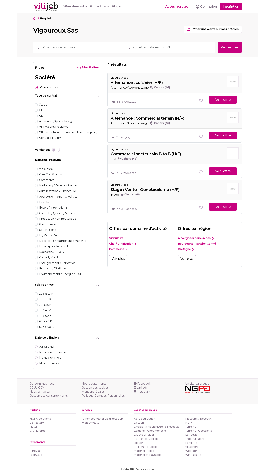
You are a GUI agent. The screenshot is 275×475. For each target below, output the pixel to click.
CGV (41, 387)
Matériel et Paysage (147, 454)
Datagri (139, 422)
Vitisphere (192, 446)
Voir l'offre (223, 100)
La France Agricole (146, 438)
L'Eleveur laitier (144, 434)
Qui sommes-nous (42, 383)
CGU (33, 387)
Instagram (142, 391)
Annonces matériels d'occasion (102, 418)
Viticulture (117, 238)
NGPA (189, 422)
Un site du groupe (197, 383)
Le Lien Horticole (145, 446)
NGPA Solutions (40, 418)
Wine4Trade (193, 454)
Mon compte (90, 422)
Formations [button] (99, 6)
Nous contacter (40, 391)
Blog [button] (116, 6)
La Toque (191, 434)
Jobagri (139, 442)
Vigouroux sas (119, 77)
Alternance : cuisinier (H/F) (137, 82)
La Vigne (191, 442)
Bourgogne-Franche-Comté (198, 243)
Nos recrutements (94, 383)
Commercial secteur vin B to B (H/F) (146, 154)
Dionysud (36, 454)
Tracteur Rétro (195, 438)
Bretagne (186, 249)
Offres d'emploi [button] (75, 6)
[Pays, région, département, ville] (172, 47)
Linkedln (141, 387)
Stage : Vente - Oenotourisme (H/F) (145, 189)
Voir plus (118, 258)
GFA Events (37, 430)
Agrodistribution (144, 418)
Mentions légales (93, 391)
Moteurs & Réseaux (198, 418)
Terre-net (191, 426)
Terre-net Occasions (198, 430)
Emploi (45, 18)
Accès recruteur (177, 6)
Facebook (142, 383)
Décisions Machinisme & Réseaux (156, 426)
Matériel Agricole (145, 450)
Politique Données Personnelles (103, 395)
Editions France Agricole (150, 430)
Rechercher (230, 47)
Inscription (231, 6)
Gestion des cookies (95, 387)
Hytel (33, 426)
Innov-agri (36, 450)
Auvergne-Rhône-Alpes (196, 238)
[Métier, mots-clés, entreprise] (81, 47)
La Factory (37, 422)
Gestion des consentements (49, 395)
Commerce (118, 249)
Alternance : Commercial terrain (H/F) (147, 118)
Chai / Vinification (122, 243)
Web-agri (191, 450)
